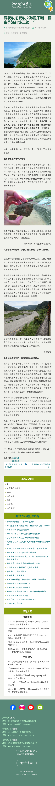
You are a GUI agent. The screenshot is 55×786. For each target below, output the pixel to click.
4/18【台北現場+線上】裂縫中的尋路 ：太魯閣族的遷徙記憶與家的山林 (28, 623)
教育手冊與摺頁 (13, 488)
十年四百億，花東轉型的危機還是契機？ (24, 534)
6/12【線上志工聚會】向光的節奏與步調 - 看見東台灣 (28, 683)
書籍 (9, 492)
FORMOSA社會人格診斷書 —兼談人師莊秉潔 (26, 579)
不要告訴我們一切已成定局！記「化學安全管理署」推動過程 (27, 558)
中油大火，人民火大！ (16, 575)
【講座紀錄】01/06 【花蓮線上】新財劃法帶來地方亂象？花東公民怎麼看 (29, 669)
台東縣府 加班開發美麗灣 (18, 530)
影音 (9, 500)
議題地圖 (11, 496)
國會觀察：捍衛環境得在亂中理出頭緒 (23, 563)
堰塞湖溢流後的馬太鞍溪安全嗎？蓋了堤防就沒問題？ (28, 629)
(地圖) (12, 718)
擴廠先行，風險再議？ (16, 571)
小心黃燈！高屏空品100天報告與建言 (23, 538)
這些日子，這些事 (14, 603)
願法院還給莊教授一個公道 (18, 583)
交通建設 (23, 33)
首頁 (7, 33)
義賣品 (10, 504)
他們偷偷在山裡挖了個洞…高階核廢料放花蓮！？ (28, 591)
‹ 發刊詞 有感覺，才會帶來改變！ (14, 465)
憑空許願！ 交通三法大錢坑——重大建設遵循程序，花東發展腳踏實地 (29, 690)
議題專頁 (11, 508)
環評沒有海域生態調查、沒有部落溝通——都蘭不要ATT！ (28, 643)
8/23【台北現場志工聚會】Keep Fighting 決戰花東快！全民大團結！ (28, 676)
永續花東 (14, 33)
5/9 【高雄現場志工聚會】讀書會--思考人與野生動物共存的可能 (28, 663)
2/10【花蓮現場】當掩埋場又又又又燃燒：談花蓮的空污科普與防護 (28, 636)
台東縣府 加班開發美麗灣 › (41, 465)
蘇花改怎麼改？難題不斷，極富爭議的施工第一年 (28, 526)
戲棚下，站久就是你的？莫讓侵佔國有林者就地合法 (28, 543)
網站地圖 (26, 763)
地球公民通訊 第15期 (27, 516)
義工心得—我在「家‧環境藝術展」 (22, 599)
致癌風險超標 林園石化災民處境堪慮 (22, 567)
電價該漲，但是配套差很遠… (19, 587)
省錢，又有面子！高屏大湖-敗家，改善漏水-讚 (27, 548)
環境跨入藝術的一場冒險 (17, 595)
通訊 (9, 484)
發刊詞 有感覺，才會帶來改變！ (21, 522)
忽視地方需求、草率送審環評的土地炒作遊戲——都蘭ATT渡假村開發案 (27, 650)
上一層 (26, 464)
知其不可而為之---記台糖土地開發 (21, 552)
